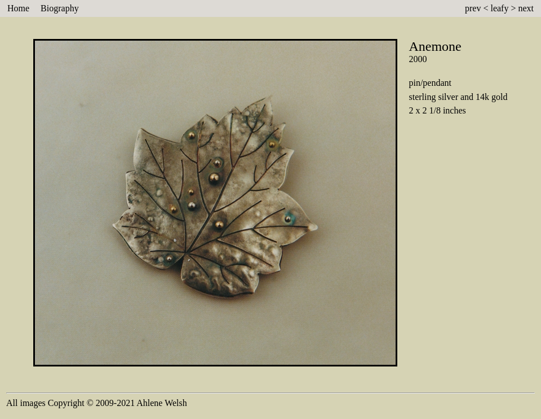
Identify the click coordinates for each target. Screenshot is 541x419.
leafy (499, 8)
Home (18, 8)
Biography (60, 8)
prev (473, 8)
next (526, 8)
